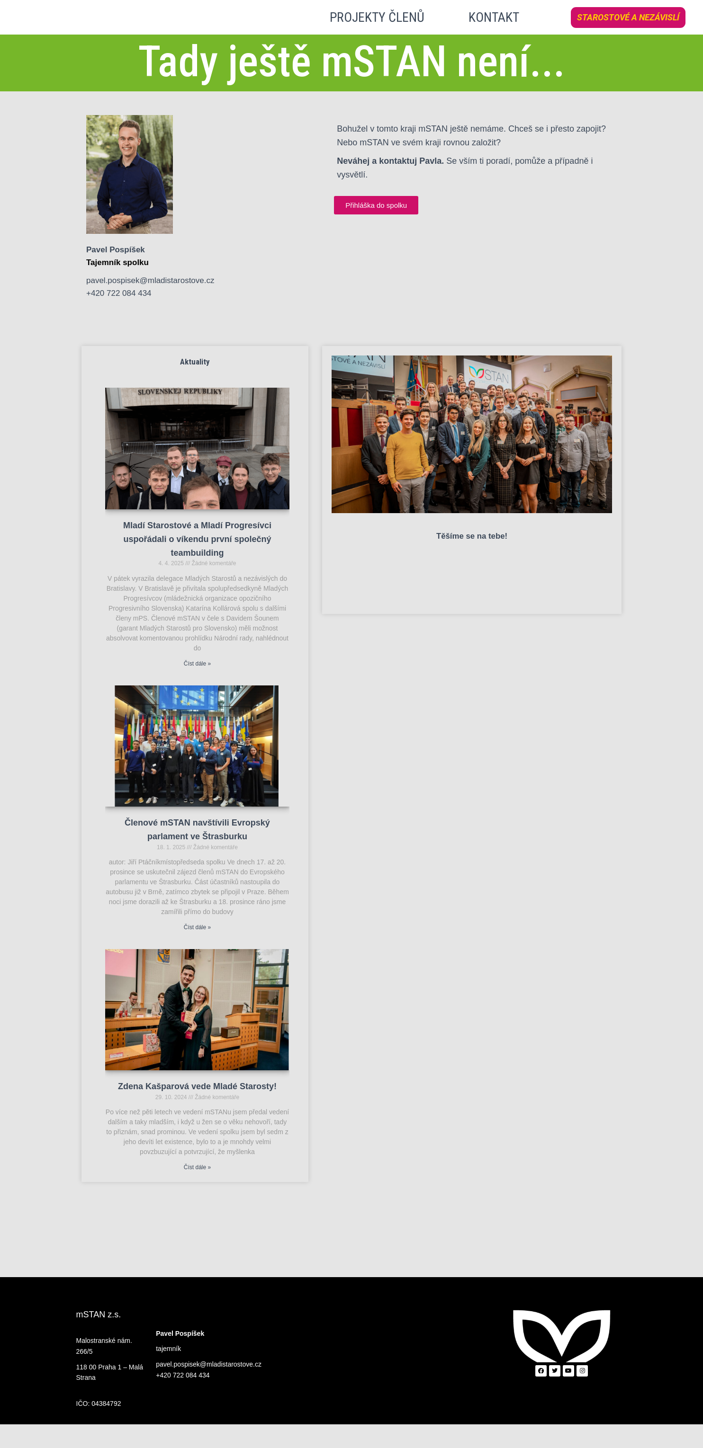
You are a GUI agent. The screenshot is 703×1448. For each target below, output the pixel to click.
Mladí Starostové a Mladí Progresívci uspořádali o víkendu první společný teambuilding (197, 562)
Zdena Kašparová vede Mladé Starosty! (197, 1110)
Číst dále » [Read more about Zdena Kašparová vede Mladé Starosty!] (197, 1191)
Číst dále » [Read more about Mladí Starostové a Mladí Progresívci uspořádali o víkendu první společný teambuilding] (197, 687)
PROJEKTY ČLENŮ (377, 29)
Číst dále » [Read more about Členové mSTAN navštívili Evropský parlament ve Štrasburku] (197, 951)
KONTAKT (494, 29)
